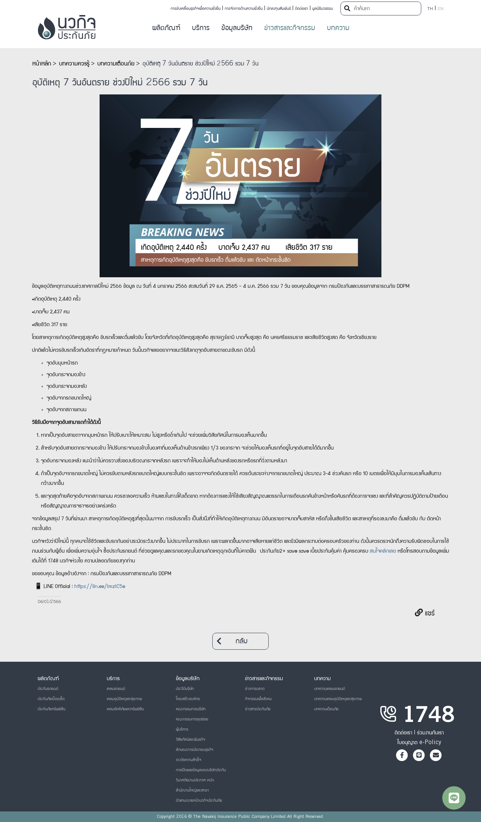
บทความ (338, 28)
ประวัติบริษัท (185, 689)
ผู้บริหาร (182, 729)
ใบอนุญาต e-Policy (419, 743)
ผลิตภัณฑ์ (166, 28)
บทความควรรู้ (74, 64)
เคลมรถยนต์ (116, 689)
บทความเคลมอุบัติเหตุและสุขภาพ (338, 699)
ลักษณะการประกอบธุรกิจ (194, 750)
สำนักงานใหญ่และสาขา (192, 790)
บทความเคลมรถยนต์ (329, 689)
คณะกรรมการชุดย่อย (192, 719)
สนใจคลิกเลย (383, 551)
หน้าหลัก (41, 64)
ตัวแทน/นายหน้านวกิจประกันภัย (199, 800)
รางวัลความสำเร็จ (188, 760)
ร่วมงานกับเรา (430, 733)
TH (430, 9)
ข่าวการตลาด (255, 689)
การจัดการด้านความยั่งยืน (244, 8)
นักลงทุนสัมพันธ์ (279, 8)
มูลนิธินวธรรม (322, 8)
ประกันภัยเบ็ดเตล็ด (51, 699)
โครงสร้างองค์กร (188, 699)
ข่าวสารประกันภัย (258, 709)
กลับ (232, 641)
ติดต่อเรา (301, 8)
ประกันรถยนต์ (48, 689)
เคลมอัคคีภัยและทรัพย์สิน (125, 709)
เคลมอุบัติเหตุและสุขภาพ (124, 699)
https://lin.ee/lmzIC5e (99, 587)
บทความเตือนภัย (116, 64)
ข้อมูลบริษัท (237, 28)
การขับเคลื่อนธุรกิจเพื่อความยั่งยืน (196, 8)
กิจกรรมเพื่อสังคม (258, 699)
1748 (428, 717)
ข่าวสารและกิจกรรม (289, 28)
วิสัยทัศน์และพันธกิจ (190, 739)
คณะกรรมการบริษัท (191, 709)
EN (440, 9)
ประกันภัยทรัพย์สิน (51, 709)
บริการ (201, 28)
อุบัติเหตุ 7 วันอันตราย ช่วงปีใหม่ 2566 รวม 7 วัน (200, 64)
